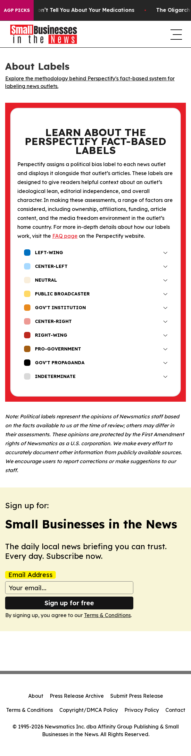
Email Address (30, 575)
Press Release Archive (77, 696)
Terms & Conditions (107, 615)
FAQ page (65, 236)
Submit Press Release (136, 696)
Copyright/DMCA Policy (88, 710)
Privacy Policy (141, 710)
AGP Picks (17, 10)
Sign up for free (69, 603)
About (35, 696)
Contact (175, 710)
